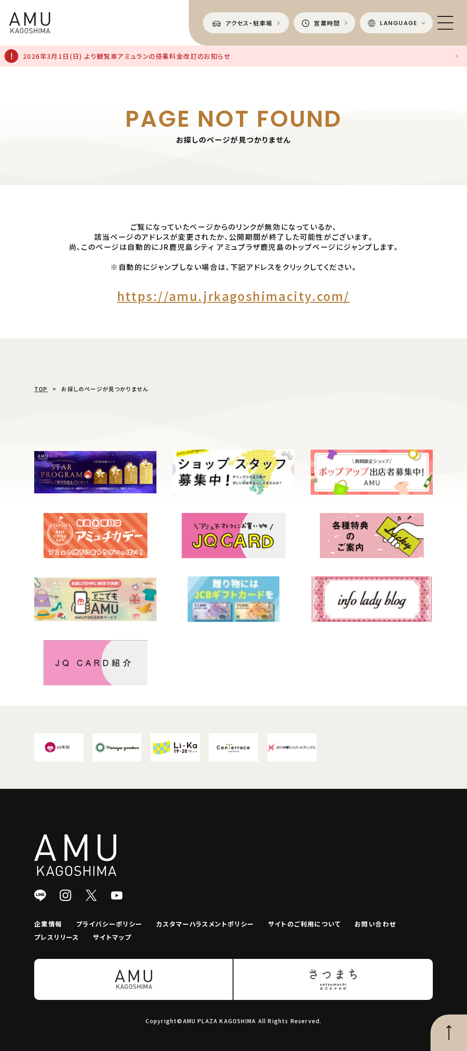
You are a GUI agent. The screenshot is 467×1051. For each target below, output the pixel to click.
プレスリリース (56, 937)
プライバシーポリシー (109, 923)
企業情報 (48, 923)
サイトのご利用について (304, 923)
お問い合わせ (375, 923)
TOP (41, 389)
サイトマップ (112, 937)
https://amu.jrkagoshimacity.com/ (233, 295)
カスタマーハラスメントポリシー (205, 923)
